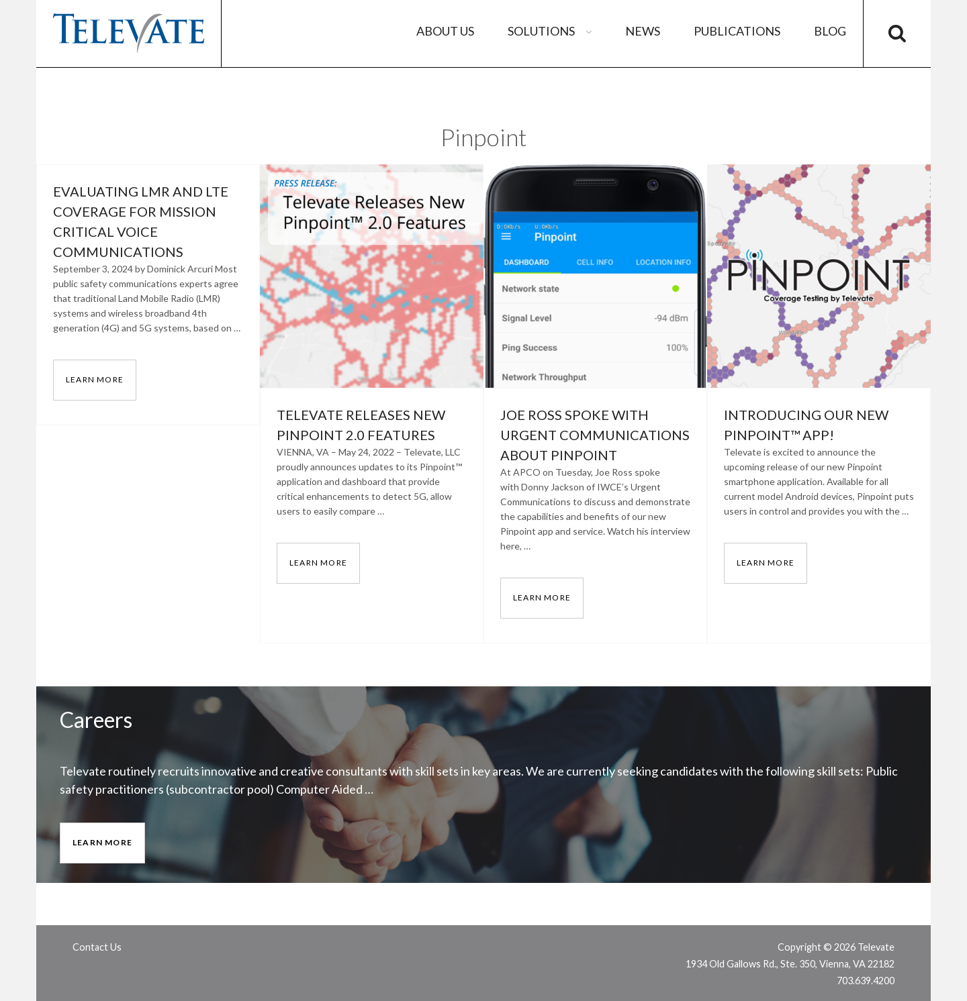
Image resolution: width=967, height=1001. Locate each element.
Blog (830, 30)
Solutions (551, 30)
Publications (737, 30)
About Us (445, 30)
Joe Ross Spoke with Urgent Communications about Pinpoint (595, 435)
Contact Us (97, 947)
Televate (129, 33)
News (642, 30)
